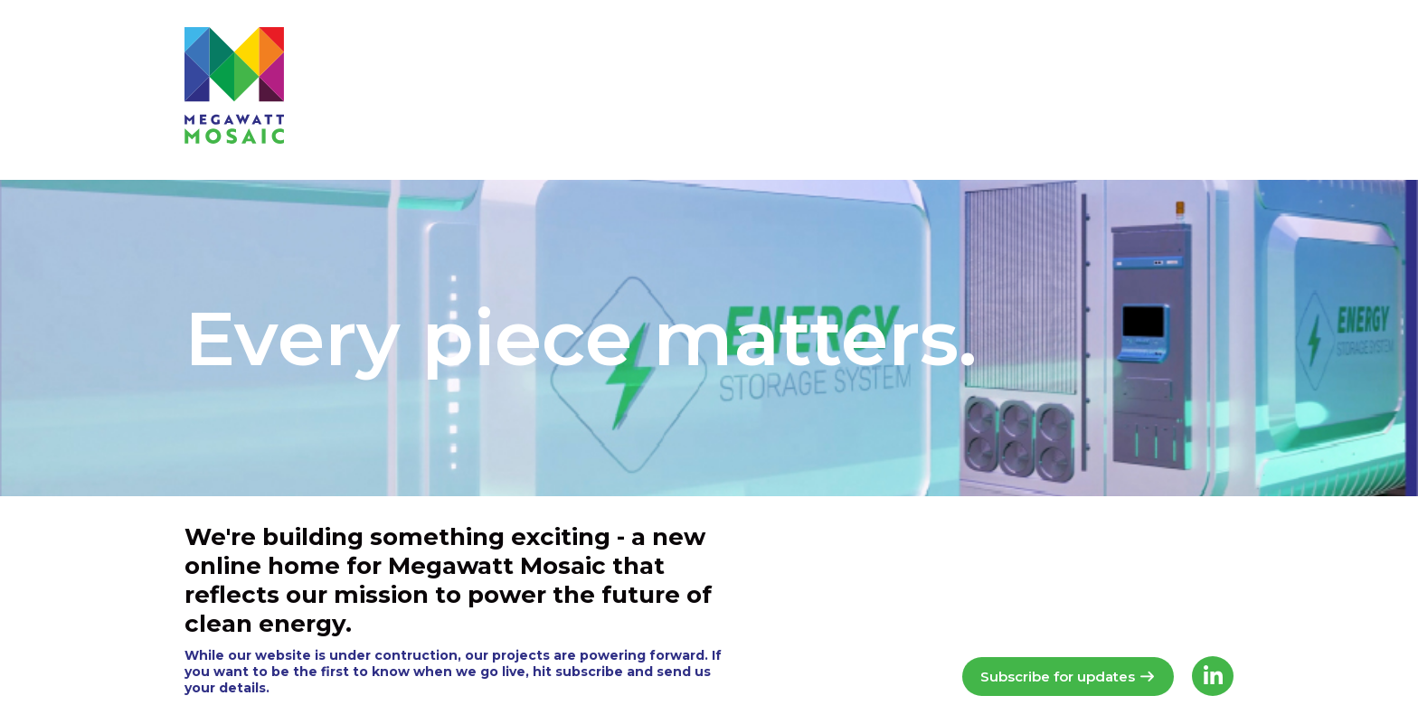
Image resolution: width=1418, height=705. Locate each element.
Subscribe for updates (1068, 676)
